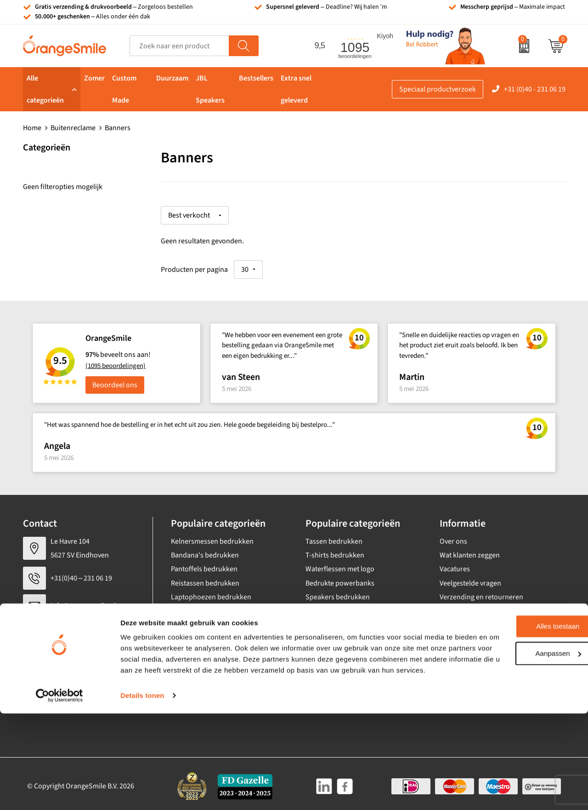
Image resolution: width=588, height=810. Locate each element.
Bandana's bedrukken (205, 550)
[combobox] (179, 45)
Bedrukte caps (327, 606)
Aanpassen (511, 738)
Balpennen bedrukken (339, 620)
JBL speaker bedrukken (342, 634)
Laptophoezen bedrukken (211, 592)
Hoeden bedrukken (201, 620)
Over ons (453, 536)
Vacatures (455, 564)
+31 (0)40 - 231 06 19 (534, 89)
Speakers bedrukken (337, 592)
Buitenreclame (73, 128)
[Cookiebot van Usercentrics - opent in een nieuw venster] (59, 792)
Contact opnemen (467, 606)
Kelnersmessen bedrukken (212, 536)
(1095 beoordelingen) (115, 361)
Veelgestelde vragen (470, 578)
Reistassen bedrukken (205, 578)
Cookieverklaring (466, 662)
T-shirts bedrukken (334, 550)
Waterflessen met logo (339, 564)
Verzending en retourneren (481, 592)
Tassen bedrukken (333, 536)
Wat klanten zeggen (470, 550)
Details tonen (142, 792)
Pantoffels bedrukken (204, 564)
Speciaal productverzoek (437, 89)
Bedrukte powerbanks (339, 578)
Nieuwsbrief (458, 620)
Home (32, 128)
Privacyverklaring (466, 676)
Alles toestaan (511, 712)
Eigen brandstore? (468, 634)
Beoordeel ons (114, 380)
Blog (446, 648)
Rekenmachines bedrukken (213, 634)
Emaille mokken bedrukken (213, 606)
